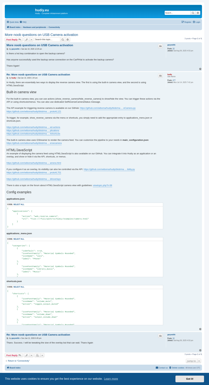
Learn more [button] (111, 378)
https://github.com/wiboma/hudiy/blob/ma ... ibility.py (109, 169)
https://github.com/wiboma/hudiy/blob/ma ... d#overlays (34, 179)
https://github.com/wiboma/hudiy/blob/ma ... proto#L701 (34, 172)
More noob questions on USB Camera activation (41, 35)
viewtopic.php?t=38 (102, 185)
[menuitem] (23, 22)
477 (174, 80)
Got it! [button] (189, 378)
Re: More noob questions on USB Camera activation (38, 74)
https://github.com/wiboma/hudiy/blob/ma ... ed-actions (33, 127)
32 (174, 49)
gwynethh (171, 45)
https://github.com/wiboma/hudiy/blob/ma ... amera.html (34, 163)
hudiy (169, 74)
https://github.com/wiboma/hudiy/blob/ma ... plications (33, 130)
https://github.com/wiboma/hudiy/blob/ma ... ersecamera (34, 143)
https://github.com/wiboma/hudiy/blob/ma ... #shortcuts (33, 133)
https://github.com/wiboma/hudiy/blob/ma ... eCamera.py (107, 108)
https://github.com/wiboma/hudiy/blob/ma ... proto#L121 (34, 111)
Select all (18, 204)
